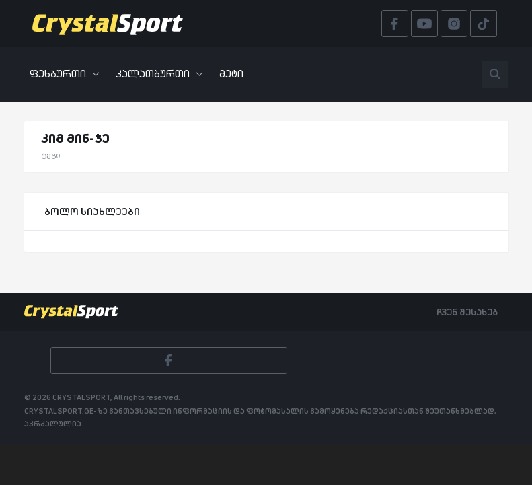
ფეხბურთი (65, 74)
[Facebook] (168, 360)
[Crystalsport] (107, 23)
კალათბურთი (159, 74)
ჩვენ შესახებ (467, 312)
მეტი (231, 74)
